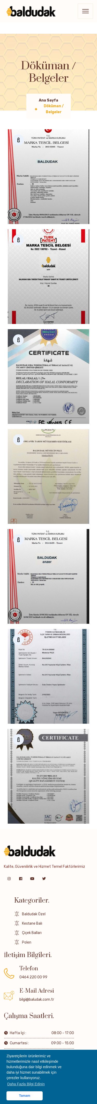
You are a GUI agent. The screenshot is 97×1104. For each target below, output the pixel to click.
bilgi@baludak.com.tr (36, 999)
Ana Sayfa (48, 100)
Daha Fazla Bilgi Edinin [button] (26, 1084)
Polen (26, 942)
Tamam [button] (24, 1096)
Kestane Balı (32, 923)
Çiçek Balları (32, 933)
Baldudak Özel (34, 914)
